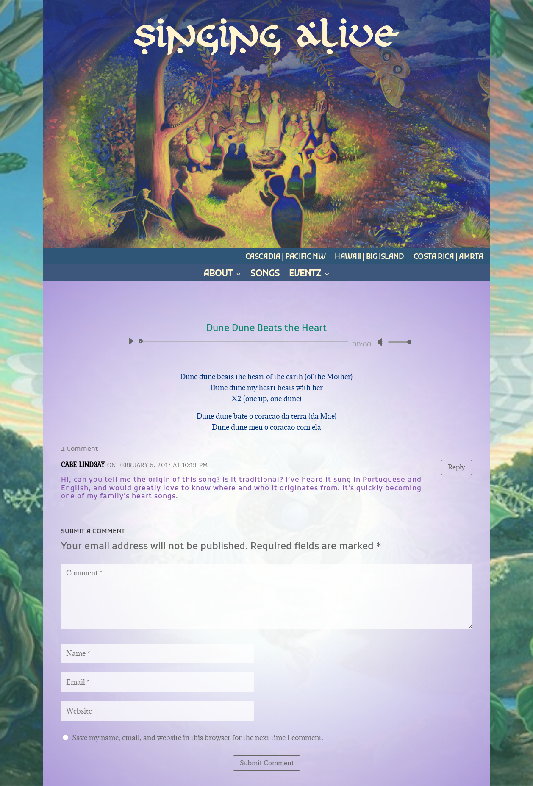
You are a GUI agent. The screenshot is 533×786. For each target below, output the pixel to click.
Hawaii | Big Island (369, 257)
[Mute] (380, 342)
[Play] (130, 341)
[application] (267, 341)
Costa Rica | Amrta (448, 257)
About (218, 276)
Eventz (305, 276)
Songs (265, 276)
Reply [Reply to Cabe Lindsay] (456, 467)
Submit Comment (267, 762)
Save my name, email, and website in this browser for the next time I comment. (197, 737)
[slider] (245, 341)
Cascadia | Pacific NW (285, 257)
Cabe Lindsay (83, 464)
